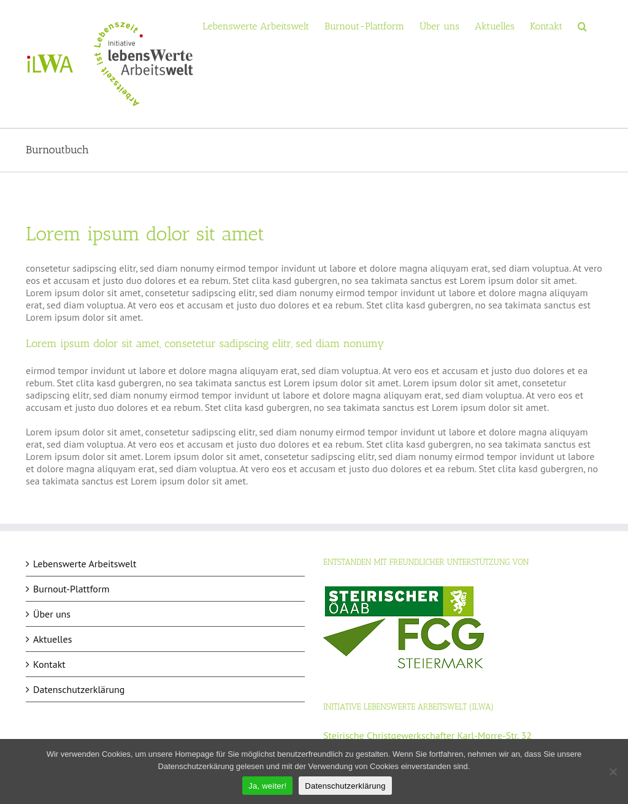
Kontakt (49, 664)
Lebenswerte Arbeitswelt (84, 563)
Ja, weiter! (267, 786)
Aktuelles (52, 639)
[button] (582, 25)
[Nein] (613, 771)
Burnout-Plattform (71, 589)
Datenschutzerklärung (78, 689)
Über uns (52, 614)
